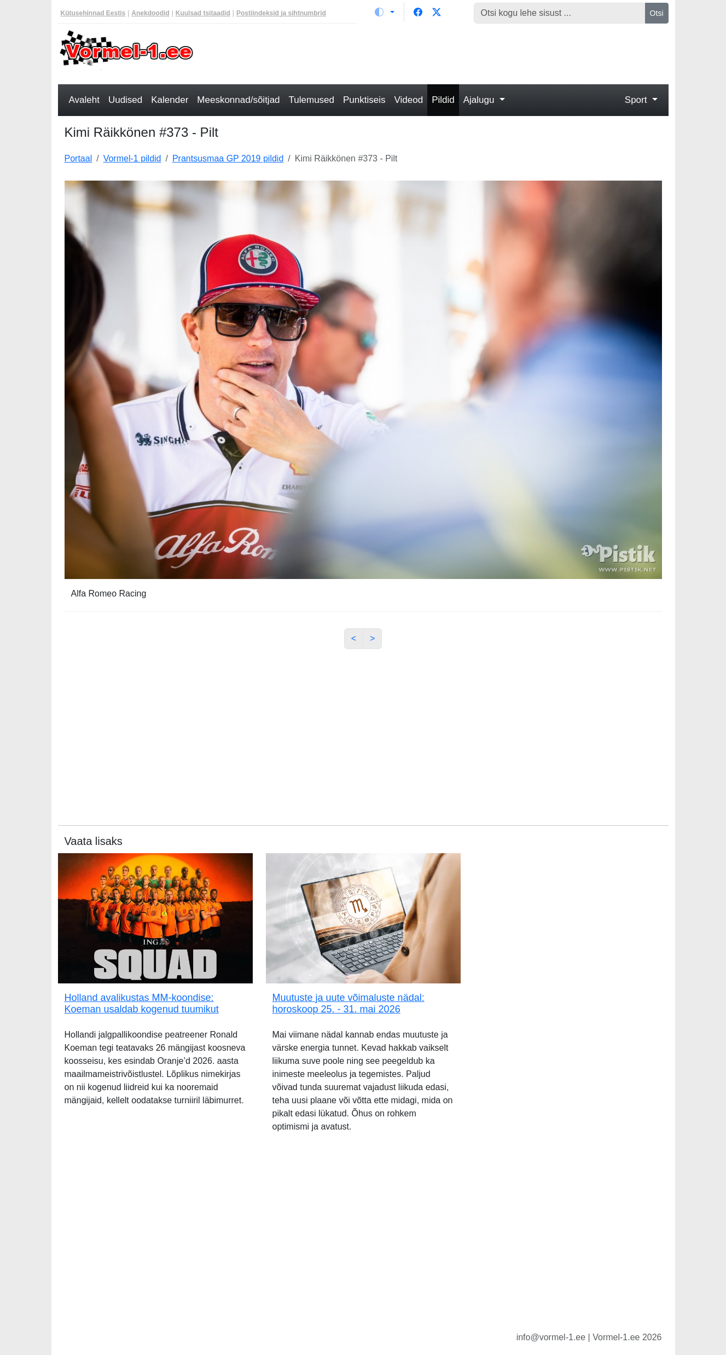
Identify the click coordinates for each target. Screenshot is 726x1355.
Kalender (169, 100)
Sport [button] (637, 100)
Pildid (443, 100)
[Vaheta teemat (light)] (384, 12)
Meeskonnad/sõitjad (238, 100)
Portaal (78, 158)
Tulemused (311, 100)
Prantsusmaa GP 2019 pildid (227, 158)
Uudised (125, 100)
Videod (408, 100)
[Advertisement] (441, 52)
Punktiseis (364, 100)
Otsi (657, 13)
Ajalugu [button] (480, 100)
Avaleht (84, 100)
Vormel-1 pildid (132, 158)
